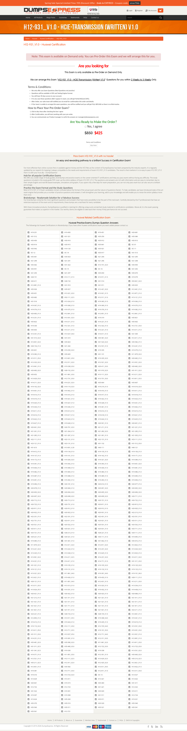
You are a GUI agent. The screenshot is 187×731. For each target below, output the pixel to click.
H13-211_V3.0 (135, 581)
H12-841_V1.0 (67, 313)
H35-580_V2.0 (67, 642)
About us (69, 720)
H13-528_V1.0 (67, 553)
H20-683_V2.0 (34, 370)
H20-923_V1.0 (67, 512)
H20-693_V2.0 (34, 492)
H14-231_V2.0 (101, 557)
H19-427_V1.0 (67, 403)
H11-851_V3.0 (67, 654)
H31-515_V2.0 (34, 338)
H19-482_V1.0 (34, 472)
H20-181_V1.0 (67, 484)
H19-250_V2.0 (67, 350)
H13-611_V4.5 (101, 667)
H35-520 (99, 703)
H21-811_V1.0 (135, 606)
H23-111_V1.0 (135, 439)
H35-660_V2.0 (135, 654)
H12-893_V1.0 (34, 618)
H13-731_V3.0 (101, 378)
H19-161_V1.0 (67, 456)
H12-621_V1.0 (34, 577)
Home (28, 18)
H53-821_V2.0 (135, 281)
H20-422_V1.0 (67, 594)
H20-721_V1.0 (101, 500)
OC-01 (132, 244)
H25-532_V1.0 (135, 525)
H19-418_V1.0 (135, 395)
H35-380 (133, 236)
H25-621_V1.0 (67, 529)
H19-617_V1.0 (67, 415)
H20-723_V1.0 (34, 504)
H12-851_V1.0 (101, 313)
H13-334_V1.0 (135, 585)
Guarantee (63, 18)
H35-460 (99, 683)
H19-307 (32, 695)
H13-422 (133, 679)
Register (139, 11)
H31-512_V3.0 (135, 443)
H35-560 (32, 707)
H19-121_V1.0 (34, 569)
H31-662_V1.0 (101, 541)
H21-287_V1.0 (67, 435)
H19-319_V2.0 (135, 386)
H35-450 (32, 240)
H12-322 (133, 687)
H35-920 (99, 691)
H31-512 (32, 236)
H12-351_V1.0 (101, 654)
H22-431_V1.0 (101, 516)
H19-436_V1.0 (67, 407)
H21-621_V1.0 (34, 606)
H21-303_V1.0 (135, 435)
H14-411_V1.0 (67, 561)
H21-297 (65, 273)
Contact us (95, 18)
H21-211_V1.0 (101, 427)
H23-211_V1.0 (135, 610)
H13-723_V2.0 (67, 675)
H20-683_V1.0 (34, 313)
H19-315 (65, 683)
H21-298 (133, 261)
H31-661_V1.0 (67, 541)
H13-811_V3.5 (135, 378)
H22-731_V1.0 (34, 520)
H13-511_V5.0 (34, 358)
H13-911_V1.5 (101, 277)
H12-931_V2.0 (135, 362)
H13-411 (65, 679)
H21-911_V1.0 (67, 610)
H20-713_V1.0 (67, 500)
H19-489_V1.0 (101, 476)
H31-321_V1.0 (34, 565)
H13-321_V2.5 (34, 573)
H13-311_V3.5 (34, 585)
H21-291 (65, 261)
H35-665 (65, 354)
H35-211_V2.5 (34, 663)
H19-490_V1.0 (135, 476)
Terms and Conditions (93, 142)
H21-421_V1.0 (34, 602)
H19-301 (65, 691)
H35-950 (133, 265)
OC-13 (98, 675)
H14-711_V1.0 (101, 561)
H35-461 (32, 257)
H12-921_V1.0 (135, 634)
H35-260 (65, 699)
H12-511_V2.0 (67, 362)
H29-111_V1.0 (135, 533)
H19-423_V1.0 (135, 399)
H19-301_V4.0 (101, 573)
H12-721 (65, 711)
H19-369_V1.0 (101, 305)
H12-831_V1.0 (34, 667)
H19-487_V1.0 (34, 476)
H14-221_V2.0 (67, 382)
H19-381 (32, 671)
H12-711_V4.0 (101, 634)
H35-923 (65, 257)
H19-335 (99, 350)
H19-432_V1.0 (101, 589)
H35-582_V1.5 (135, 342)
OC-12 (31, 253)
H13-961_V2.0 (34, 557)
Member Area (90, 720)
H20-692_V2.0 (135, 488)
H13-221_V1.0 (101, 330)
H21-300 (133, 334)
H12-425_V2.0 (101, 663)
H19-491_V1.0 (34, 480)
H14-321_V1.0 (34, 561)
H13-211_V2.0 (135, 374)
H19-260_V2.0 (67, 460)
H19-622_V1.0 (34, 419)
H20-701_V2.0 (67, 427)
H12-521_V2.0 (101, 362)
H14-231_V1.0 (34, 638)
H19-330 (65, 650)
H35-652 (32, 374)
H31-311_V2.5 (34, 646)
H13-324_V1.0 (67, 301)
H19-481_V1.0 (135, 468)
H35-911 (99, 699)
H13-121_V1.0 (135, 297)
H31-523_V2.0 (101, 342)
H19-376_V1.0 (101, 309)
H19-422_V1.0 (101, 399)
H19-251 (32, 232)
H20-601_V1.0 (135, 423)
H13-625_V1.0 (101, 553)
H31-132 (99, 443)
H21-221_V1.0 (135, 427)
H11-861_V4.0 (67, 573)
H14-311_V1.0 (135, 330)
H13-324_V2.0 (135, 549)
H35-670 (133, 273)
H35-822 (32, 322)
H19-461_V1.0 (101, 407)
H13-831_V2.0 (34, 342)
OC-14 (65, 253)
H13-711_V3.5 (67, 630)
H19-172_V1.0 (34, 460)
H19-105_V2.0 (101, 565)
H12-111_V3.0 (67, 626)
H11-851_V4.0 (67, 581)
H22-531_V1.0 (135, 516)
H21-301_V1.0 (101, 435)
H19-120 (65, 248)
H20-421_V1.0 (34, 594)
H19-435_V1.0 (101, 622)
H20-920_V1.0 (135, 508)
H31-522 (32, 691)
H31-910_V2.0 (101, 370)
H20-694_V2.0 (67, 492)
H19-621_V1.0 (135, 415)
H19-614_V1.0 (101, 411)
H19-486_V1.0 (135, 472)
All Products (38, 18)
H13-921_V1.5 (101, 293)
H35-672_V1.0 (135, 541)
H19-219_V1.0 (101, 386)
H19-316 (32, 675)
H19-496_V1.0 (34, 484)
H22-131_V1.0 (101, 439)
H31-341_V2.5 (34, 650)
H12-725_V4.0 (101, 626)
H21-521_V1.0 (101, 602)
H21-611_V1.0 (135, 602)
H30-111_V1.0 (101, 537)
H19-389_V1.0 (135, 460)
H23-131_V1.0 (67, 443)
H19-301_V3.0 (135, 630)
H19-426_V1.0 (67, 577)
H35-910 (65, 240)
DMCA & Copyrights (133, 720)
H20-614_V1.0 (101, 484)
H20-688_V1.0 (135, 594)
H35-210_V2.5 (135, 658)
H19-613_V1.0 (67, 411)
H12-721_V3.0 (135, 326)
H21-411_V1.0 (135, 598)
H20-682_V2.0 (135, 366)
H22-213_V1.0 (135, 512)
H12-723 (65, 687)
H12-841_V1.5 (135, 614)
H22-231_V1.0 (34, 516)
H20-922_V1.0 (34, 512)
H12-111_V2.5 (67, 658)
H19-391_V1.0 (34, 464)
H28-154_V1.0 (34, 346)
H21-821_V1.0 (34, 610)
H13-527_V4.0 (67, 334)
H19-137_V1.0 (34, 456)
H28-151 (32, 277)
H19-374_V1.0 (34, 309)
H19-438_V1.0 (135, 589)
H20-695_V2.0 (101, 492)
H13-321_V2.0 (67, 293)
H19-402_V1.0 (67, 391)
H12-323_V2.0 (34, 362)
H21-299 (32, 261)
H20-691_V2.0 (101, 488)
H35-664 (99, 382)
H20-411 (32, 281)
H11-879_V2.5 (34, 545)
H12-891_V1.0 (135, 638)
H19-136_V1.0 (135, 451)
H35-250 (99, 236)
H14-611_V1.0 (101, 334)
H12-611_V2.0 (67, 545)
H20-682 (32, 297)
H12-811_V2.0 (101, 545)
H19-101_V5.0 (101, 630)
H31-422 (65, 265)
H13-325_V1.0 (34, 553)
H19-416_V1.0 (67, 395)
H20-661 (32, 683)
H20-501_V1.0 (101, 423)
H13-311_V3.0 (135, 671)
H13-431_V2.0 (67, 317)
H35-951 (32, 269)
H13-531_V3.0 (135, 626)
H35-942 (32, 248)
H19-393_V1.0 (101, 464)
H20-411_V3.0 (101, 366)
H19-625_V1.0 (135, 419)
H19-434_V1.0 (34, 407)
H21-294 (99, 257)
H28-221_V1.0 (101, 533)
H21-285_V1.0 (34, 435)
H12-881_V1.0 (34, 285)
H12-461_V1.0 (135, 289)
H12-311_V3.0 (101, 638)
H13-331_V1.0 (34, 334)
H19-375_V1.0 (67, 309)
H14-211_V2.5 (67, 557)
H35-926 (32, 289)
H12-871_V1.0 (135, 293)
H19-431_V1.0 (135, 403)
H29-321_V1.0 (67, 537)
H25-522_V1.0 (67, 525)
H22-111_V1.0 (34, 439)
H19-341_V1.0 (135, 618)
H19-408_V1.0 (67, 468)
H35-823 (65, 342)
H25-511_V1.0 (135, 520)
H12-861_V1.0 (135, 313)
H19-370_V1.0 (135, 305)
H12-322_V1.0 (101, 326)
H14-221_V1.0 (101, 322)
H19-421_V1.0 (67, 399)
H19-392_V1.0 (67, 464)
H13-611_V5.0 (34, 630)
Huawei (34, 39)
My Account (151, 11)
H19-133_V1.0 (135, 569)
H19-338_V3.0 (67, 366)
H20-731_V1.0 (67, 504)
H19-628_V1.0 (67, 423)
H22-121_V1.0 (67, 439)
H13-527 (133, 675)
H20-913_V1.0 (101, 508)
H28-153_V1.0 (67, 614)
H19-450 (65, 232)
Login (129, 11)
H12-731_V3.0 (67, 378)
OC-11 (132, 248)
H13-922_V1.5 (135, 667)
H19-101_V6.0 (135, 573)
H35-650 (99, 273)
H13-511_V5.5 (67, 618)
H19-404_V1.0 (34, 468)
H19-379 (133, 277)
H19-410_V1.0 (101, 391)
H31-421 (99, 687)
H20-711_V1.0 (135, 496)
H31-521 (65, 236)
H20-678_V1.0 (34, 488)
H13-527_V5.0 (67, 634)
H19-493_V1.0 (101, 480)
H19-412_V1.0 (34, 451)
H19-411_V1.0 (135, 391)
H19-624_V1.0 (101, 419)
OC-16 (98, 269)
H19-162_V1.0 (101, 456)
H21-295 (133, 257)
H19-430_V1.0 (101, 468)
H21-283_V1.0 (135, 431)
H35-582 (65, 667)
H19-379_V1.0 (135, 350)
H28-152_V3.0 (67, 370)
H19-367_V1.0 (34, 305)
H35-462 (32, 265)
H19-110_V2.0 (34, 626)
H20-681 (133, 232)
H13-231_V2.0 (101, 549)
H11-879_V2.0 (135, 354)
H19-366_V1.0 (135, 301)
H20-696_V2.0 (135, 492)
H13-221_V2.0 (34, 549)
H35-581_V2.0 (101, 338)
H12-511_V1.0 (101, 297)
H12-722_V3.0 (101, 646)
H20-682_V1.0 (135, 358)
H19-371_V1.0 (34, 654)
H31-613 (32, 447)
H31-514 (99, 281)
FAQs (85, 18)
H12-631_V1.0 (101, 581)
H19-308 (65, 695)
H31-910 (65, 285)
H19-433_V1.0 (101, 577)
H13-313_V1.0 (67, 585)
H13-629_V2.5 (101, 658)
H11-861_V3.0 (67, 374)
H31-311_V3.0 (135, 561)
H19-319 (99, 317)
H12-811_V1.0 (101, 671)
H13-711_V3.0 (67, 671)
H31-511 (99, 695)
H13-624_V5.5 (34, 589)
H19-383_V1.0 (34, 354)
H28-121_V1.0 (34, 581)
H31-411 (133, 683)
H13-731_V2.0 (101, 265)
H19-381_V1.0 (67, 638)
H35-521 (99, 707)
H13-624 (32, 699)
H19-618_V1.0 (101, 415)
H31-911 (99, 285)
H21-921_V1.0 (101, 610)
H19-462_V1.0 (135, 407)
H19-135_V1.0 (101, 451)
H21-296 (99, 261)
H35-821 (133, 317)
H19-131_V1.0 (67, 569)
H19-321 (133, 699)
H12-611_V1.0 (135, 338)
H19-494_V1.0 (135, 480)
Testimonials (75, 18)
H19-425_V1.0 (34, 403)
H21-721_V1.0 (101, 606)
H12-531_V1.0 (101, 346)
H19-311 (133, 691)
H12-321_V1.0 (67, 326)
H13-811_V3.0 (135, 642)
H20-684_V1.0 (67, 488)
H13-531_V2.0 (135, 650)
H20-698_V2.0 (67, 496)
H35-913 (133, 240)
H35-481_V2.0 (34, 642)
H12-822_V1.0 (135, 545)
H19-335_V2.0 (101, 358)
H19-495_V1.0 (135, 537)
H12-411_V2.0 (67, 663)
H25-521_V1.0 (34, 525)
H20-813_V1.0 (135, 504)
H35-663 (32, 330)
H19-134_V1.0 (67, 451)
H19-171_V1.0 (135, 456)
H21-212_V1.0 (34, 598)
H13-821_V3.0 (67, 358)
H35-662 (133, 322)
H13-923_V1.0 (135, 553)
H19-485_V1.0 (34, 541)
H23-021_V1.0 (101, 520)
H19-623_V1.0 (67, 419)
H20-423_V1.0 (101, 594)
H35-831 (32, 350)
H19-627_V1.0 (34, 423)
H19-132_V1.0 (101, 569)
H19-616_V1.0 (34, 415)
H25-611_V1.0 (34, 529)
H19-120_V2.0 (135, 565)
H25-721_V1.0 (34, 533)
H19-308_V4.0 (101, 618)
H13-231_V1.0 (34, 317)
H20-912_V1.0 (67, 508)
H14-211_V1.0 (67, 322)
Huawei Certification (47, 39)
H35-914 (32, 244)
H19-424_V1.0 (67, 622)
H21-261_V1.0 (34, 431)
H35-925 (133, 285)
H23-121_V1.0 (34, 443)
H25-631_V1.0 (101, 529)
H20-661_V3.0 (34, 427)
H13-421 (99, 679)
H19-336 (32, 326)
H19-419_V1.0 (34, 399)
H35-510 (65, 703)
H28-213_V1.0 (67, 533)
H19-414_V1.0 (34, 395)
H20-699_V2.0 (101, 496)
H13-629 (32, 679)
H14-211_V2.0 (34, 382)
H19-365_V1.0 (101, 301)
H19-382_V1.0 (135, 309)
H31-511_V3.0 (34, 634)
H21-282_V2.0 (101, 431)
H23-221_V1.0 (34, 614)
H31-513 (133, 253)
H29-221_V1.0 (34, 537)
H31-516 (32, 301)
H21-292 (133, 269)
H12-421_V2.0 (101, 289)
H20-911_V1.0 (34, 508)
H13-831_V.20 (67, 447)
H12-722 (32, 687)
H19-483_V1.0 (67, 472)
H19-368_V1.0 (67, 305)
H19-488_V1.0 (67, 476)
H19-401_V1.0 (34, 391)
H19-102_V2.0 (34, 386)
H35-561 (32, 711)
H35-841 (99, 244)
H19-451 (99, 232)
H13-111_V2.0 (101, 374)
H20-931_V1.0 (101, 512)
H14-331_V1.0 (67, 589)
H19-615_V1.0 (135, 411)
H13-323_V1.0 (101, 585)
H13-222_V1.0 (67, 549)
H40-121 (133, 447)
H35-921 (99, 248)
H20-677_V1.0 (135, 484)
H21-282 (65, 346)
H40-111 (99, 447)
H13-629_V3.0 (34, 378)
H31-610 (65, 338)
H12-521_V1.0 (34, 658)
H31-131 (99, 354)
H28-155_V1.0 (101, 614)
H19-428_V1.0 (101, 403)
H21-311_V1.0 (67, 598)
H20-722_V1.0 (135, 500)
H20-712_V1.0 (34, 500)
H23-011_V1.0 (67, 520)
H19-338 (99, 650)
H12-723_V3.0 (135, 646)
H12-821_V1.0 (135, 663)
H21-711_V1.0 (67, 606)
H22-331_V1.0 (67, 516)
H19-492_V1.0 (67, 480)
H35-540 (133, 703)
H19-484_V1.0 (101, 472)
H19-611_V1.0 (34, 411)
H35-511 (65, 707)
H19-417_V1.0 (101, 395)
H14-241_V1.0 (135, 346)
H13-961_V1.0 (34, 366)
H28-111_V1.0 (135, 577)
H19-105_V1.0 (67, 565)
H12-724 (133, 695)
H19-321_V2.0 (101, 460)
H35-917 (99, 253)
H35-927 (65, 289)
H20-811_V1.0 (101, 504)
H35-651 (32, 293)
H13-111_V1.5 (67, 277)
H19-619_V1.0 (135, 622)
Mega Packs (51, 18)
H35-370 (32, 703)
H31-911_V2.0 (135, 370)
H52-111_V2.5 (67, 297)
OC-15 (65, 269)
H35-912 (99, 240)
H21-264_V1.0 (67, 431)
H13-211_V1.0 (67, 330)
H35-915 (65, 244)
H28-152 (65, 281)
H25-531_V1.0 (101, 525)
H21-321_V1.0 (101, 598)
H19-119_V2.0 (67, 386)
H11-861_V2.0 (101, 642)
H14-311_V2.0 (135, 557)
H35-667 (133, 382)
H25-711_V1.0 (135, 529)
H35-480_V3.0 (67, 646)
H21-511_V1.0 (67, 602)
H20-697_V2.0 (34, 496)
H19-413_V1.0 (34, 622)
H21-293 (32, 273)
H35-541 (133, 707)
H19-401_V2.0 (135, 464)
